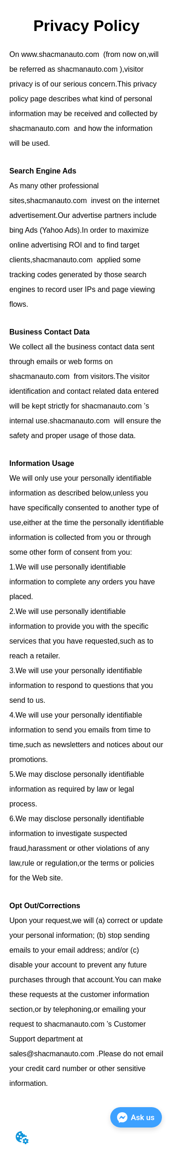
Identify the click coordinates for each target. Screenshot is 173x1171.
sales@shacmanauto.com (51, 1054)
